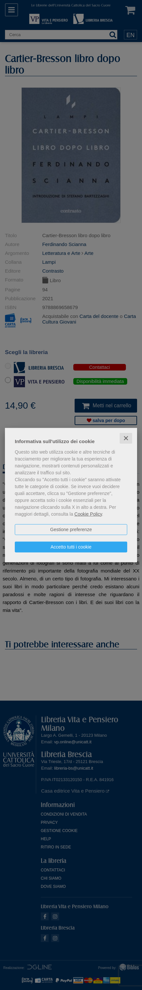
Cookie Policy (88, 513)
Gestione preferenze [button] (71, 529)
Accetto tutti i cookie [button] (71, 546)
